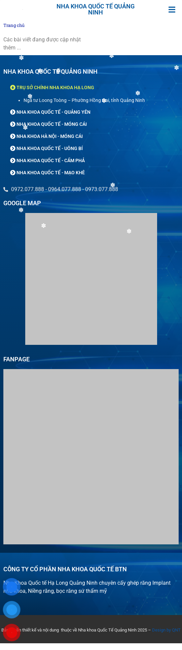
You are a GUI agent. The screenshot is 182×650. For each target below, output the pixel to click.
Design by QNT (166, 630)
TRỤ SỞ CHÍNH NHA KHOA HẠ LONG (55, 87)
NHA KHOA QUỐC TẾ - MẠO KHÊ (50, 172)
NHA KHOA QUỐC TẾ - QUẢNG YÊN (53, 112)
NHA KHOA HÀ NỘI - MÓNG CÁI (49, 136)
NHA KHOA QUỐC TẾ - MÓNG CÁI (51, 124)
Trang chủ (14, 25)
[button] (172, 9)
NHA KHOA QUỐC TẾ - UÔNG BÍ (49, 148)
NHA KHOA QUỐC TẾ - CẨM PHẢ (50, 160)
